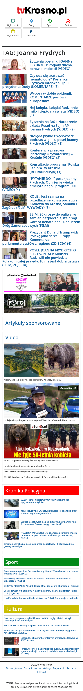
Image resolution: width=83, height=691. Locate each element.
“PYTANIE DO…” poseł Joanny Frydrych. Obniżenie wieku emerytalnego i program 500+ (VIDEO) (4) (40, 184)
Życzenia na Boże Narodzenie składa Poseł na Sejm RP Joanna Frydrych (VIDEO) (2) (53, 125)
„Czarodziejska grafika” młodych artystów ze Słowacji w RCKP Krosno (49, 639)
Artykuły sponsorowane (32, 323)
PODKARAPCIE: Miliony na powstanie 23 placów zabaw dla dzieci (37, 625)
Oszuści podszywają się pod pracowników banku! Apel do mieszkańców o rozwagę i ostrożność (48, 523)
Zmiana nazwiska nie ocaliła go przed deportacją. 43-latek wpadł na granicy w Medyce (39, 545)
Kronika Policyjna (25, 490)
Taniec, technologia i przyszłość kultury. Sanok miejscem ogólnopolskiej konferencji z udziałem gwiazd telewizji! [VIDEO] (50, 651)
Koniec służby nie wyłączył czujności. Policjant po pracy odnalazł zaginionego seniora (49, 512)
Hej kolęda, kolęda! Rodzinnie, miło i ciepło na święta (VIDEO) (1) (54, 111)
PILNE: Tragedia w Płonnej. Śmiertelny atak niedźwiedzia (31, 460)
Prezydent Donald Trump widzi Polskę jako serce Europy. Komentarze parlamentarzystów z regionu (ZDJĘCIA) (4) (40, 238)
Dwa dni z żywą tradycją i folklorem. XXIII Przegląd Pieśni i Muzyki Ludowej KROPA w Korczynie (38, 619)
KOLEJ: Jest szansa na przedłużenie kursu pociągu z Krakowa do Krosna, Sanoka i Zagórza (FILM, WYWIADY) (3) (39, 202)
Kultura (13, 609)
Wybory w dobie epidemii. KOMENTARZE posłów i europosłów (51, 97)
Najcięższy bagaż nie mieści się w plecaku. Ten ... (27, 466)
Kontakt (41, 672)
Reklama (31, 33)
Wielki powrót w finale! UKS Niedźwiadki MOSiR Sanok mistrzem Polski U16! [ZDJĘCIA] (40, 592)
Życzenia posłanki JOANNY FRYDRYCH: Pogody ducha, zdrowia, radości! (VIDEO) (51, 65)
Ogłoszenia (13, 23)
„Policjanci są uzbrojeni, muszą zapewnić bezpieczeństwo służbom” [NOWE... (40, 420)
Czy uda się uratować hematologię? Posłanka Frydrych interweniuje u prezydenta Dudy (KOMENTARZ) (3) (35, 81)
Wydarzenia (13, 33)
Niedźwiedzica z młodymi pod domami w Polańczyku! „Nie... (32, 379)
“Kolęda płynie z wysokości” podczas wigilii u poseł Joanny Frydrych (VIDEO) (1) (54, 139)
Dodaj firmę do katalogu (37, 668)
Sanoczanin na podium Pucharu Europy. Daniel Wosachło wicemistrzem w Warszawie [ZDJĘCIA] (41, 572)
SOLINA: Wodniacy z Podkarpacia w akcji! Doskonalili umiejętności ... (37, 477)
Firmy (31, 23)
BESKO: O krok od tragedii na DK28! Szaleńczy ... (27, 471)
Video (11, 337)
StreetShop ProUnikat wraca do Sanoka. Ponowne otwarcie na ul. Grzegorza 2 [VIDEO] (37, 579)
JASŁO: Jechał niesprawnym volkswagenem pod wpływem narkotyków (45, 500)
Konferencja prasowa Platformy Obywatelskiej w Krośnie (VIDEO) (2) (51, 154)
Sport (49, 23)
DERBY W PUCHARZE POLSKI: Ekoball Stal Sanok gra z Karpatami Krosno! (41, 585)
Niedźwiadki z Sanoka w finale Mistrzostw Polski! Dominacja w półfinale (41, 598)
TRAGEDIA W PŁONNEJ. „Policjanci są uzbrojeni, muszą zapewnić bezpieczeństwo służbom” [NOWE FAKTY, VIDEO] (49, 535)
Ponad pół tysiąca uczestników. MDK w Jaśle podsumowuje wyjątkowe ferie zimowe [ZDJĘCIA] (40, 631)
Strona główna (14, 668)
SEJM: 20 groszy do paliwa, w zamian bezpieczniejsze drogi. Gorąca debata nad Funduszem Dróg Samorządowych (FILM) (41, 220)
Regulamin (59, 668)
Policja (68, 23)
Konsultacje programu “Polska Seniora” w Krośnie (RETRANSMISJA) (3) (54, 168)
